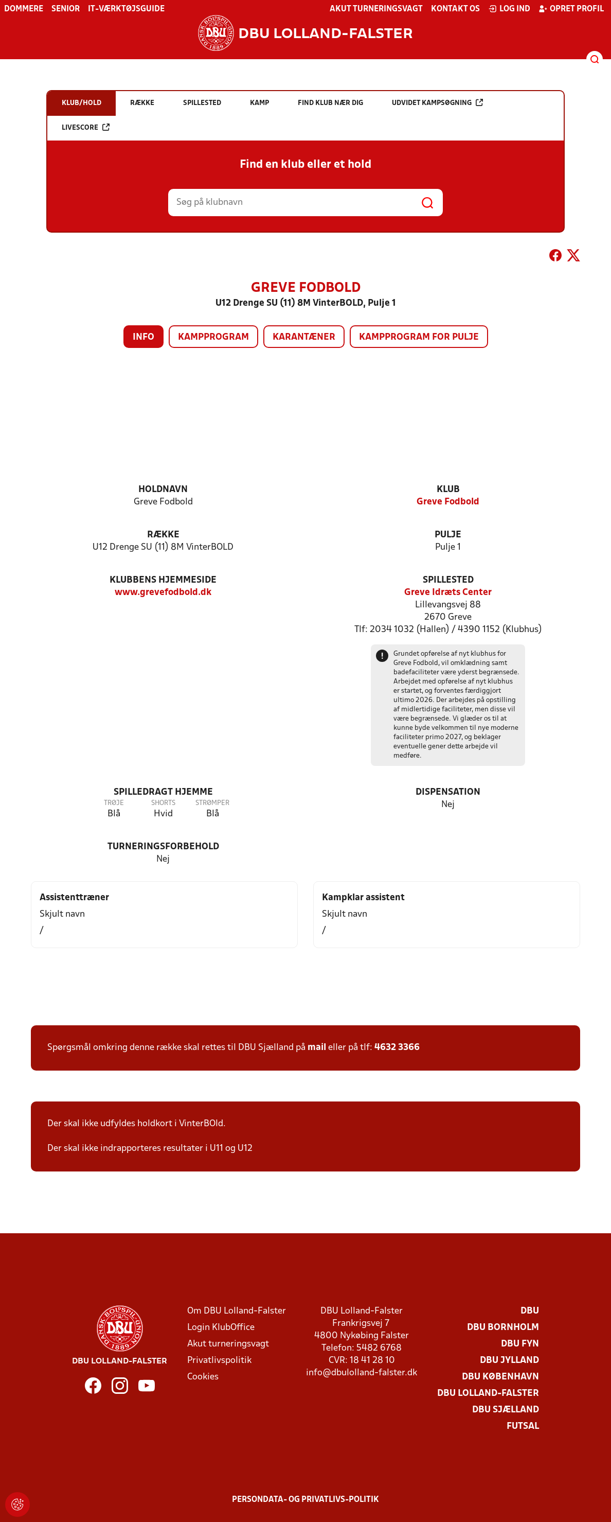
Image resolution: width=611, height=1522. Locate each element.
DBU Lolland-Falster (488, 1393)
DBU (529, 1311)
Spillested (448, 580)
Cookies (203, 1377)
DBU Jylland (509, 1360)
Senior (65, 9)
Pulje (448, 535)
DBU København (500, 1377)
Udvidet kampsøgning (437, 103)
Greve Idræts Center (448, 592)
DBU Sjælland (505, 1410)
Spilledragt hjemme (163, 792)
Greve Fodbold (448, 502)
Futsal (523, 1426)
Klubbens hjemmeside (163, 580)
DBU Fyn (520, 1344)
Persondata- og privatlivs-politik (305, 1499)
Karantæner (304, 337)
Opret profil (571, 8)
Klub (448, 489)
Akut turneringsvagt (376, 9)
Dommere (23, 9)
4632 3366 (397, 1047)
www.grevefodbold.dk (163, 592)
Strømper (212, 803)
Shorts (163, 803)
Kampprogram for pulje (419, 337)
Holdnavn (163, 489)
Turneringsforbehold (163, 847)
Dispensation (448, 792)
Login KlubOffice (221, 1327)
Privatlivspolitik (219, 1360)
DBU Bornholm (503, 1327)
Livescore (86, 127)
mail (317, 1047)
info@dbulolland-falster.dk (361, 1373)
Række (163, 535)
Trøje (114, 803)
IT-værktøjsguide (126, 9)
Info (143, 337)
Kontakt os (455, 9)
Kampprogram (213, 337)
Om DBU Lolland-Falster (236, 1311)
